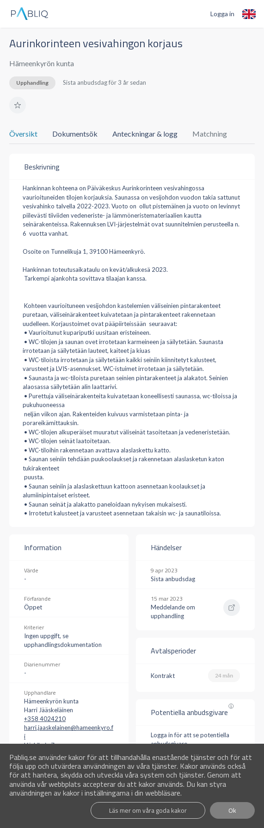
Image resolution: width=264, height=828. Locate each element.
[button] (17, 105)
